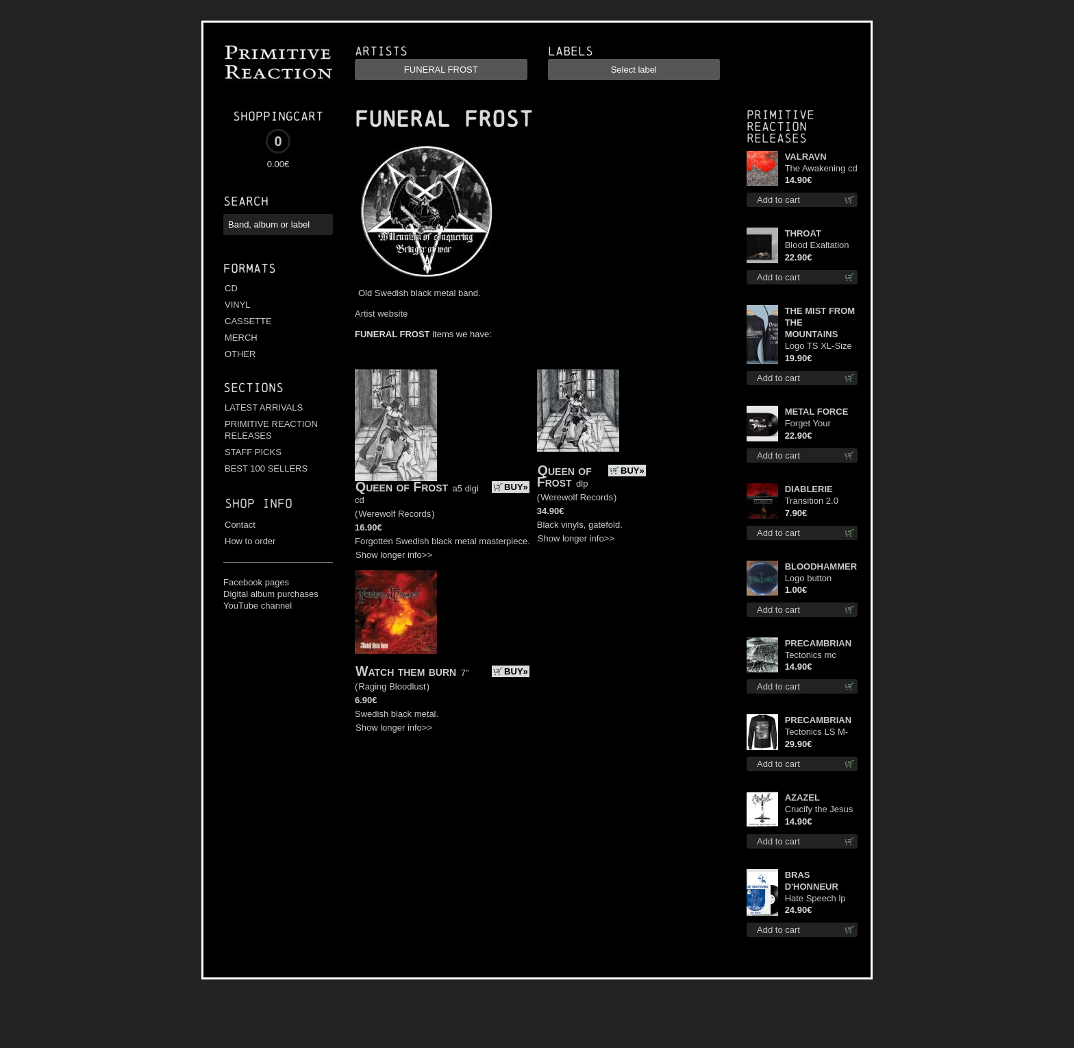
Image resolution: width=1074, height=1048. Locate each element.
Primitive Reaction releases (780, 126)
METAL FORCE (817, 411)
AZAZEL (802, 797)
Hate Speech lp (815, 898)
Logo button (808, 578)
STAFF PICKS (253, 452)
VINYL (238, 305)
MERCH (241, 337)
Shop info (258, 503)
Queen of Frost (401, 486)
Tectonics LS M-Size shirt (816, 732)
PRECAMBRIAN (818, 643)
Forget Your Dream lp (808, 424)
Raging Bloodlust (391, 686)
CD (231, 288)
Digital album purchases (271, 594)
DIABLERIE (809, 489)
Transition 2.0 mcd (811, 501)
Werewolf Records (394, 514)
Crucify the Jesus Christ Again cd (819, 810)
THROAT (803, 233)
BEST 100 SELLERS (266, 468)
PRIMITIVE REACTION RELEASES (271, 430)
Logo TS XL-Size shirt (818, 346)
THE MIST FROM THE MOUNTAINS (820, 322)
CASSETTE (248, 321)
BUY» (516, 487)
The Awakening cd (821, 168)
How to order (250, 541)
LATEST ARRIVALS (264, 407)
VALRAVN (806, 156)
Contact (240, 525)
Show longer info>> (393, 555)
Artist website (381, 313)
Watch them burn (405, 671)
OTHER (240, 354)
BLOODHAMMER (821, 566)
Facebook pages (256, 582)
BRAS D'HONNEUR (811, 881)
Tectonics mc (810, 655)
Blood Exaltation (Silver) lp (817, 246)
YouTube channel (257, 605)
